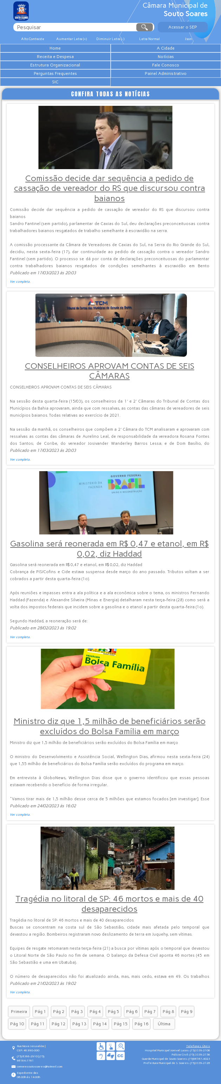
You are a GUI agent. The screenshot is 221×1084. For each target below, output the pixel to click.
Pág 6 (131, 1011)
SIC (55, 81)
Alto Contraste (32, 39)
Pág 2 (58, 1011)
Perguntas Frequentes (55, 73)
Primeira (19, 1011)
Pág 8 (168, 1011)
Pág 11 (38, 1023)
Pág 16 (141, 1023)
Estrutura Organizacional (55, 65)
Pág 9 (186, 1011)
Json (188, 39)
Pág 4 (95, 1011)
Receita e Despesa (55, 56)
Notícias (166, 56)
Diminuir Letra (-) (110, 39)
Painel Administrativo (166, 73)
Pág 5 (113, 1011)
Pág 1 (40, 1011)
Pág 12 (58, 1023)
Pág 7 (150, 1011)
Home (55, 48)
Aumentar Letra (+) (71, 39)
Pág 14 (100, 1023)
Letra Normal (149, 39)
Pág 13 (79, 1023)
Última (164, 1023)
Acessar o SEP (182, 27)
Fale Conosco (165, 65)
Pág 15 (121, 1023)
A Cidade (166, 48)
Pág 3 (77, 1011)
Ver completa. (20, 281)
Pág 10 (17, 1023)
